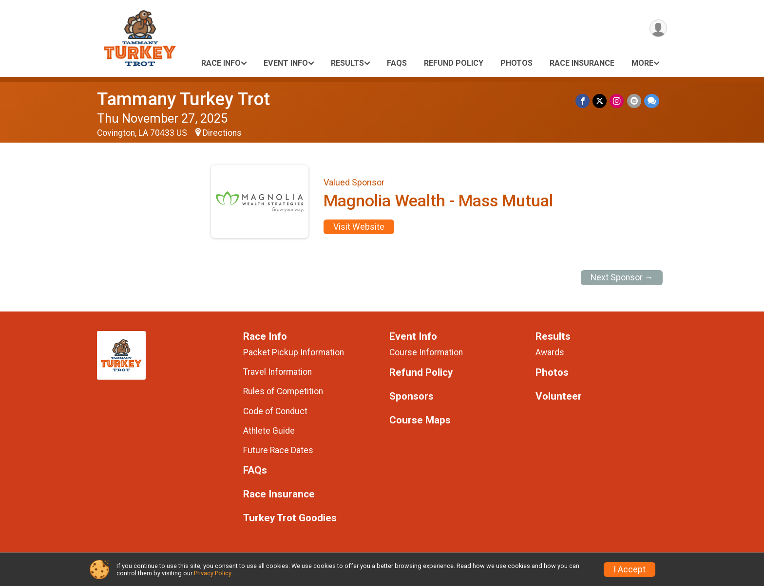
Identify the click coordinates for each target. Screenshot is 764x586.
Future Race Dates (278, 450)
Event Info (286, 63)
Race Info (221, 63)
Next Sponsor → (622, 277)
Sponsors (411, 396)
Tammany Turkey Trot (183, 99)
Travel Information (277, 372)
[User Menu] (658, 28)
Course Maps (420, 420)
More (642, 63)
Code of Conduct (275, 411)
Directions (222, 133)
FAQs (397, 63)
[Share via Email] (634, 101)
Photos (516, 63)
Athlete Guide (269, 431)
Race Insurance (582, 63)
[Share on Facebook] (583, 101)
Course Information (426, 352)
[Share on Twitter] (600, 101)
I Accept (629, 569)
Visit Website (358, 227)
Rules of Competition (283, 391)
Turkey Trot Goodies (290, 518)
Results (347, 63)
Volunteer (558, 396)
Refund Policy (453, 63)
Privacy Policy (212, 573)
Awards (549, 352)
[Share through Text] (651, 101)
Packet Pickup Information (293, 352)
